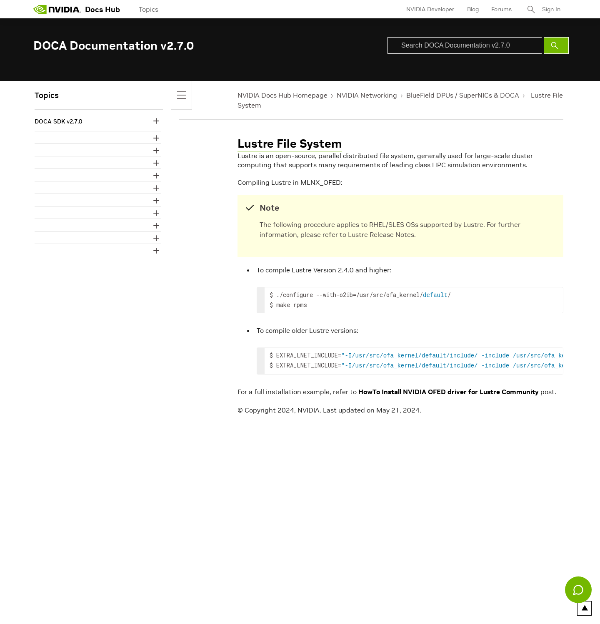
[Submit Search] (556, 45)
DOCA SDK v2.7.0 (58, 121)
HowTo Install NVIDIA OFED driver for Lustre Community (448, 389)
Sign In (551, 9)
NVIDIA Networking (367, 95)
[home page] (57, 9)
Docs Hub (102, 9)
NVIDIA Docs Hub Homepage (283, 95)
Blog (473, 9)
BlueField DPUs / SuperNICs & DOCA (462, 95)
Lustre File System (290, 143)
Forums (501, 9)
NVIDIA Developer (430, 9)
